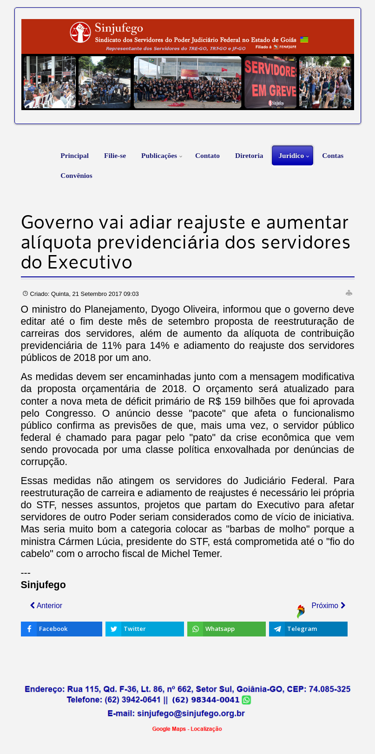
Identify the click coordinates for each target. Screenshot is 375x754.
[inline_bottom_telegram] (308, 629)
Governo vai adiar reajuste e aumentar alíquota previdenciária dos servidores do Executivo (186, 243)
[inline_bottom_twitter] (144, 629)
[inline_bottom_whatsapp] (226, 629)
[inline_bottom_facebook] (62, 629)
